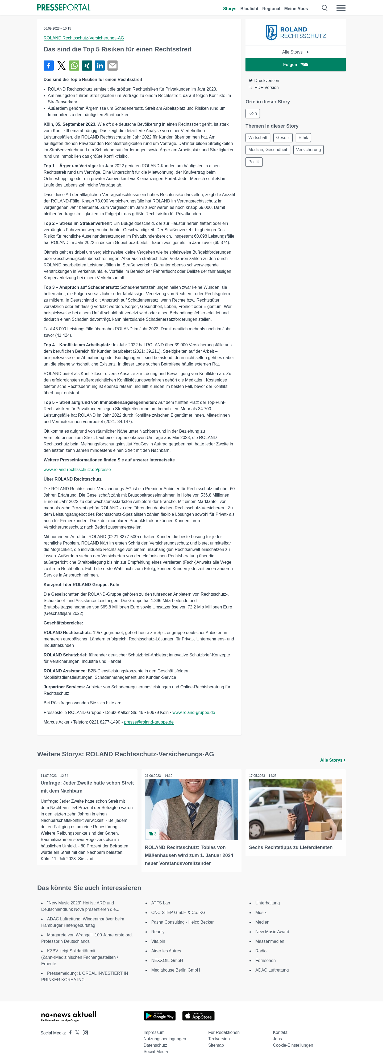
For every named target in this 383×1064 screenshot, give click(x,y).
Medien (262, 921)
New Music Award (272, 931)
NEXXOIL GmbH (167, 960)
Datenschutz (155, 1044)
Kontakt (280, 1032)
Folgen (295, 64)
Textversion (219, 1038)
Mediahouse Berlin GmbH (175, 969)
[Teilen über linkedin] (100, 65)
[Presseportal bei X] (76, 1032)
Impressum (154, 1032)
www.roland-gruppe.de (194, 712)
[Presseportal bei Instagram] (84, 1031)
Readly (158, 931)
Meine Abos (296, 8)
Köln (253, 113)
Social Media (156, 1051)
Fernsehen (265, 960)
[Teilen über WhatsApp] (74, 65)
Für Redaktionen (224, 1032)
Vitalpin (158, 941)
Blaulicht (249, 8)
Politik (254, 164)
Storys (229, 8)
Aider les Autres (166, 950)
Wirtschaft (258, 138)
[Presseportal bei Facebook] (69, 1032)
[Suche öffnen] (325, 8)
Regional (271, 8)
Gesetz (285, 138)
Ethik (306, 138)
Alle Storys (295, 52)
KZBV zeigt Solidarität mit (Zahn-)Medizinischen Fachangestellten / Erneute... (79, 956)
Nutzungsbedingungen (165, 1038)
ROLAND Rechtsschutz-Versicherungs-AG (84, 38)
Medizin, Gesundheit (268, 151)
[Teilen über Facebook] (49, 65)
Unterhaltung (267, 902)
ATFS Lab (160, 902)
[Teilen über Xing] (87, 65)
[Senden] (112, 65)
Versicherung (310, 151)
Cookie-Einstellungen (293, 1044)
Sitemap (216, 1044)
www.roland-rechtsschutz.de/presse (77, 469)
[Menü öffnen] (341, 8)
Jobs (277, 1038)
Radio (261, 950)
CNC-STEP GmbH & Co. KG (178, 912)
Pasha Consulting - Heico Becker (182, 921)
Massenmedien (269, 941)
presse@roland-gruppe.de (149, 722)
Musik (261, 912)
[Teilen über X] (61, 65)
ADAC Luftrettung (272, 969)
